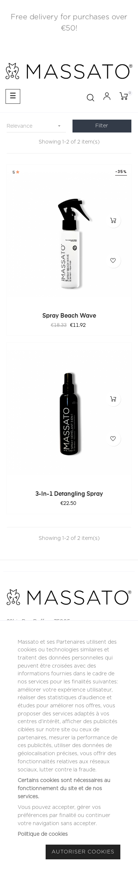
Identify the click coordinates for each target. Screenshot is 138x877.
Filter (101, 125)
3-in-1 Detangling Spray (69, 494)
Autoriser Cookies (83, 852)
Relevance (36, 126)
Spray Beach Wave (69, 316)
